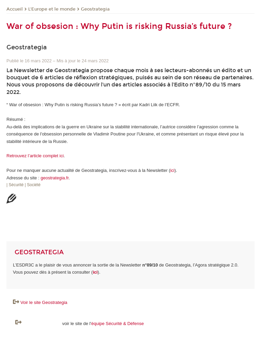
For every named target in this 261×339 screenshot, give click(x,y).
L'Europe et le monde (51, 9)
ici (172, 170)
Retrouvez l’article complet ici (35, 155)
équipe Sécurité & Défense (117, 323)
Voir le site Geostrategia (43, 302)
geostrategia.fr (54, 177)
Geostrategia (95, 9)
